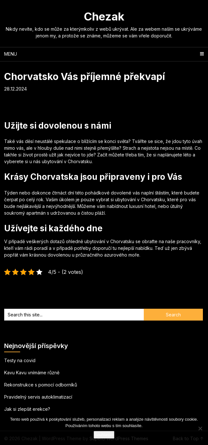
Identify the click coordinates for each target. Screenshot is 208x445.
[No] (200, 428)
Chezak (104, 16)
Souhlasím (104, 434)
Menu (10, 54)
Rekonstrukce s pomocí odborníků (40, 384)
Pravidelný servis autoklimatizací (38, 397)
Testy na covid (19, 360)
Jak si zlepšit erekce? (27, 409)
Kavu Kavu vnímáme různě (31, 372)
